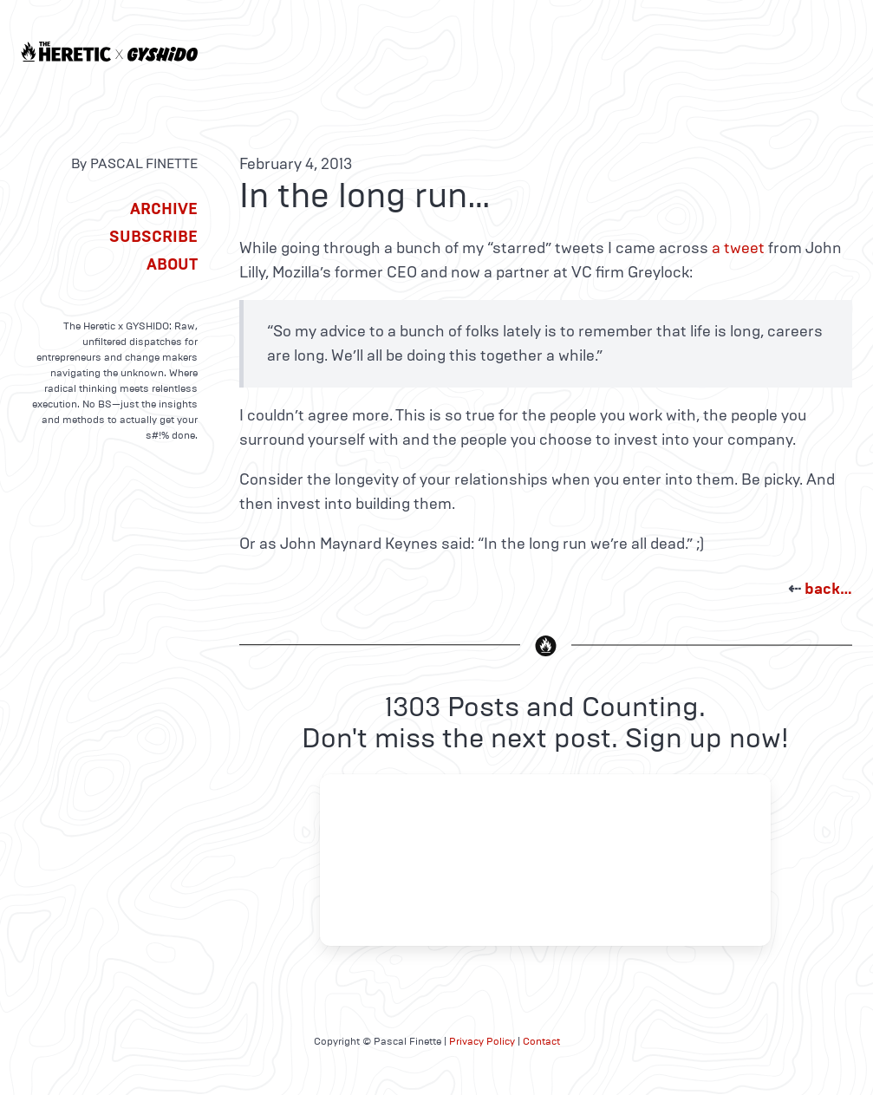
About (172, 264)
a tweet (738, 247)
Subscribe (153, 236)
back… (828, 588)
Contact (541, 1041)
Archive (164, 208)
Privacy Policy (482, 1041)
